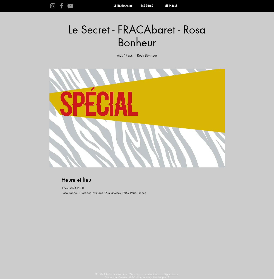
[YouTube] (70, 5)
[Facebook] (61, 5)
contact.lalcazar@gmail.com (161, 274)
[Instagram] (52, 5)
